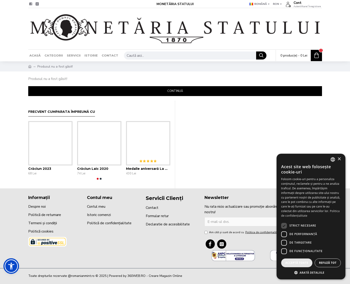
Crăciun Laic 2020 (92, 169)
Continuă (175, 91)
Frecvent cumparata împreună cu (61, 112)
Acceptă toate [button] (296, 263)
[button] (98, 179)
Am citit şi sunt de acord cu (242, 232)
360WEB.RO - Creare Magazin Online (154, 276)
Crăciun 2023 (39, 169)
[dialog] (311, 216)
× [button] (339, 159)
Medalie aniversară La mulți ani (148, 169)
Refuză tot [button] (327, 263)
